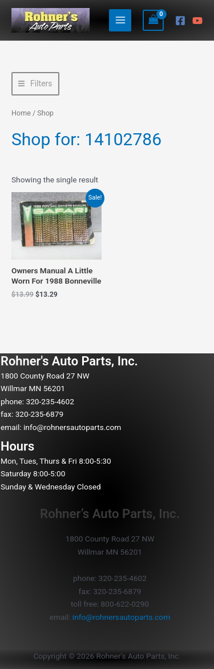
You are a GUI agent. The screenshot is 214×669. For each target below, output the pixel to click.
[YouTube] (197, 20)
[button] (35, 83)
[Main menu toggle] (120, 20)
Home (21, 113)
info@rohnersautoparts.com (72, 427)
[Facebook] (180, 20)
